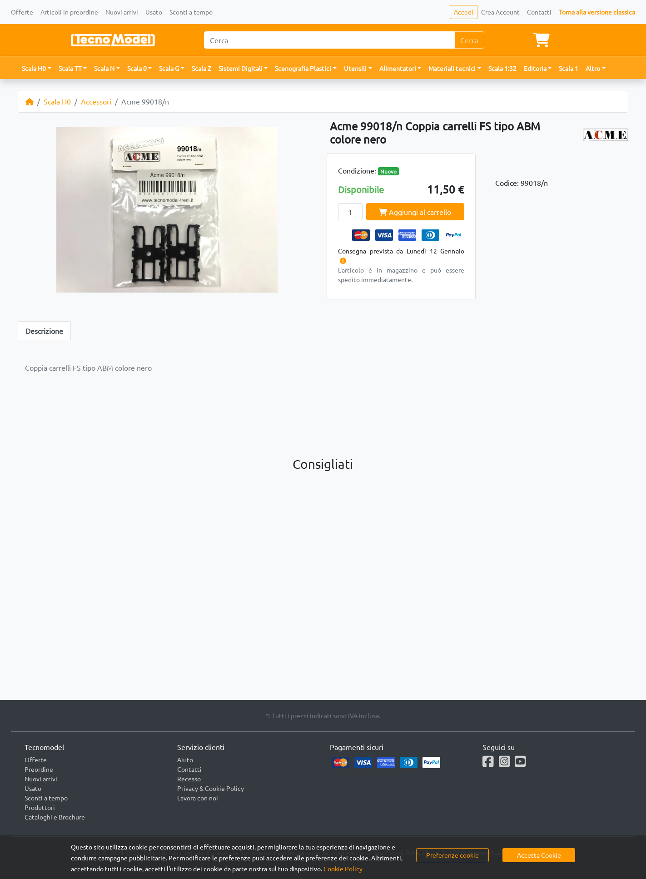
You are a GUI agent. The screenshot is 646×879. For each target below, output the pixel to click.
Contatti (539, 12)
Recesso (189, 779)
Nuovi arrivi (121, 12)
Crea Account (500, 12)
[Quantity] (350, 211)
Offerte (22, 12)
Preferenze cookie (452, 855)
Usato (153, 12)
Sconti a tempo (191, 12)
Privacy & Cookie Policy (210, 788)
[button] (36, 68)
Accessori (96, 101)
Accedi (463, 12)
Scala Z (201, 68)
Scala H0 (57, 101)
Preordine (39, 769)
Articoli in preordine (69, 12)
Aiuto (185, 759)
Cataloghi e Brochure (55, 817)
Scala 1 (568, 68)
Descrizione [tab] (44, 330)
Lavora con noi (197, 798)
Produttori (40, 807)
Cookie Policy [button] (343, 868)
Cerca (469, 40)
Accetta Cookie (539, 855)
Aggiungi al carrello (415, 211)
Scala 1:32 (502, 68)
